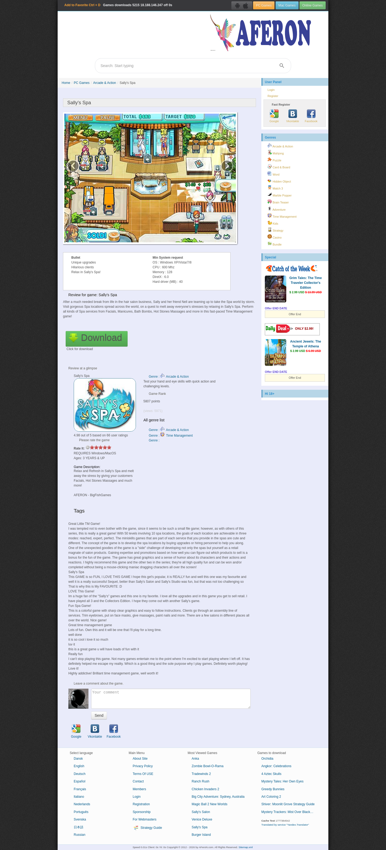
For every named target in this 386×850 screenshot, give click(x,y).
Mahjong (276, 152)
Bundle (275, 243)
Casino (275, 236)
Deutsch (80, 774)
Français (80, 789)
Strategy (275, 229)
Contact (138, 781)
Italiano (79, 797)
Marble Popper (280, 194)
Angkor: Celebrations (276, 766)
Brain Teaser (278, 201)
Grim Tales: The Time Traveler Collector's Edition (306, 282)
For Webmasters (144, 819)
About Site (140, 758)
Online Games (312, 5)
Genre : (154, 440)
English (79, 766)
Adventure (277, 208)
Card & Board (279, 166)
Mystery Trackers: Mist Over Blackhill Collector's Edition (290, 812)
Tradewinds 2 (201, 774)
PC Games (264, 5)
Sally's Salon (201, 812)
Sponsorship (142, 812)
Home (66, 83)
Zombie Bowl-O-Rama (208, 766)
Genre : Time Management (171, 435)
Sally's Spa (199, 827)
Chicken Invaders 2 (205, 789)
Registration (141, 804)
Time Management (282, 215)
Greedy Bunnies (272, 789)
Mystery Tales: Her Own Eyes (282, 781)
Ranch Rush (200, 781)
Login (271, 89)
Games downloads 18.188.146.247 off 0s (118, 5)
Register (273, 96)
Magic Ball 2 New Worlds (209, 804)
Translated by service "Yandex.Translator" (285, 824)
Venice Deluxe (202, 819)
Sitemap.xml (246, 847)
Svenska (80, 819)
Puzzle (274, 159)
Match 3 (275, 187)
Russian (79, 835)
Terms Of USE (143, 774)
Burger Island (201, 835)
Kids (273, 222)
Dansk (78, 758)
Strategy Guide (147, 828)
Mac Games (287, 5)
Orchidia (267, 758)
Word (274, 173)
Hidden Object (279, 180)
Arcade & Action (104, 83)
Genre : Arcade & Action (169, 376)
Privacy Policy (143, 766)
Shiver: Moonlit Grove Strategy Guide (288, 804)
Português (81, 812)
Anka (195, 758)
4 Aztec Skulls (271, 774)
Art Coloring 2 (271, 797)
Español (79, 781)
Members (139, 789)
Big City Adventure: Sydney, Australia (218, 797)
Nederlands (82, 804)
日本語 (78, 827)
